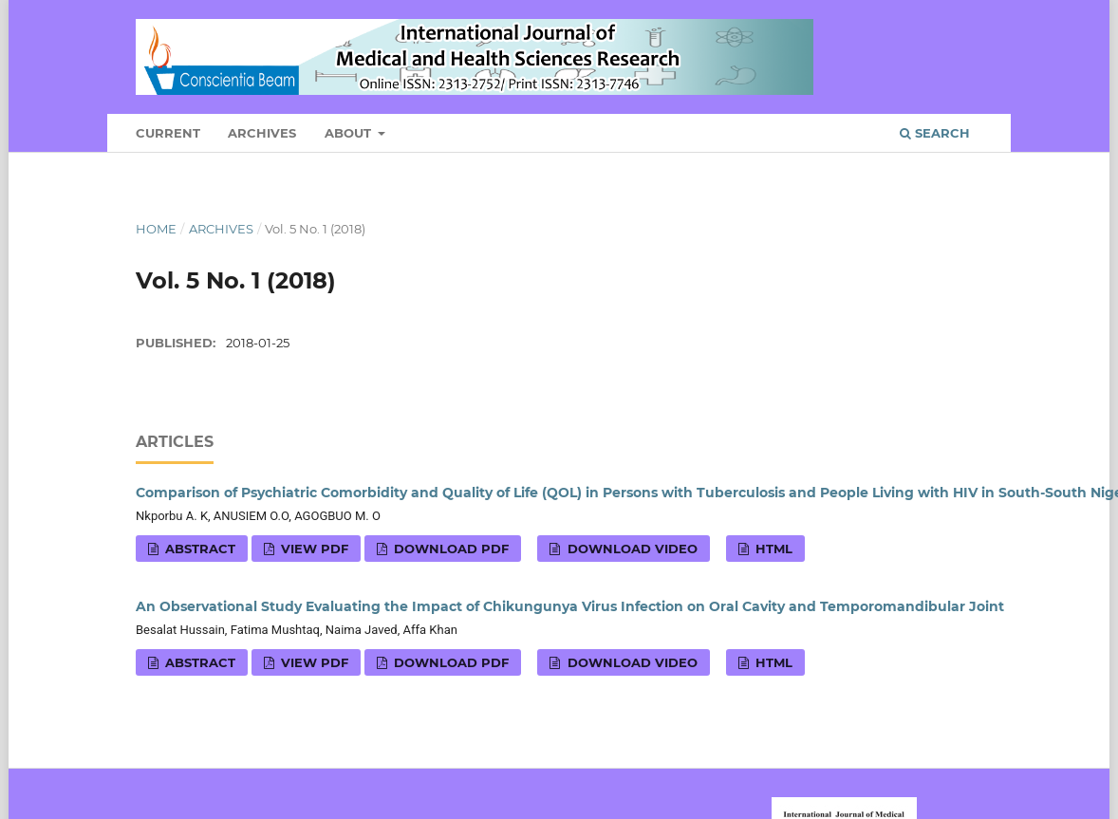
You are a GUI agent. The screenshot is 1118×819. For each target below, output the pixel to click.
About (350, 132)
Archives (262, 132)
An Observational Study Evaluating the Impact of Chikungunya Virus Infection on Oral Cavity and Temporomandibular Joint (570, 606)
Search (935, 132)
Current (168, 132)
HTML (772, 548)
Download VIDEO (631, 548)
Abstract (198, 548)
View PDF (312, 548)
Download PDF (449, 548)
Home (156, 228)
